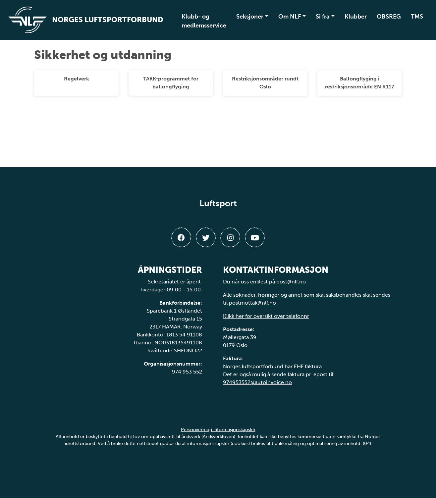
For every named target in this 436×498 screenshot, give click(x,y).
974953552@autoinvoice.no (257, 382)
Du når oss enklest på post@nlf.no (264, 281)
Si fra (323, 16)
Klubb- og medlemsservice (204, 21)
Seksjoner (249, 16)
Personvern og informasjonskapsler (218, 429)
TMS (417, 16)
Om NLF (289, 16)
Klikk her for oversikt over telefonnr (266, 316)
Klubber (356, 16)
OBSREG (389, 16)
